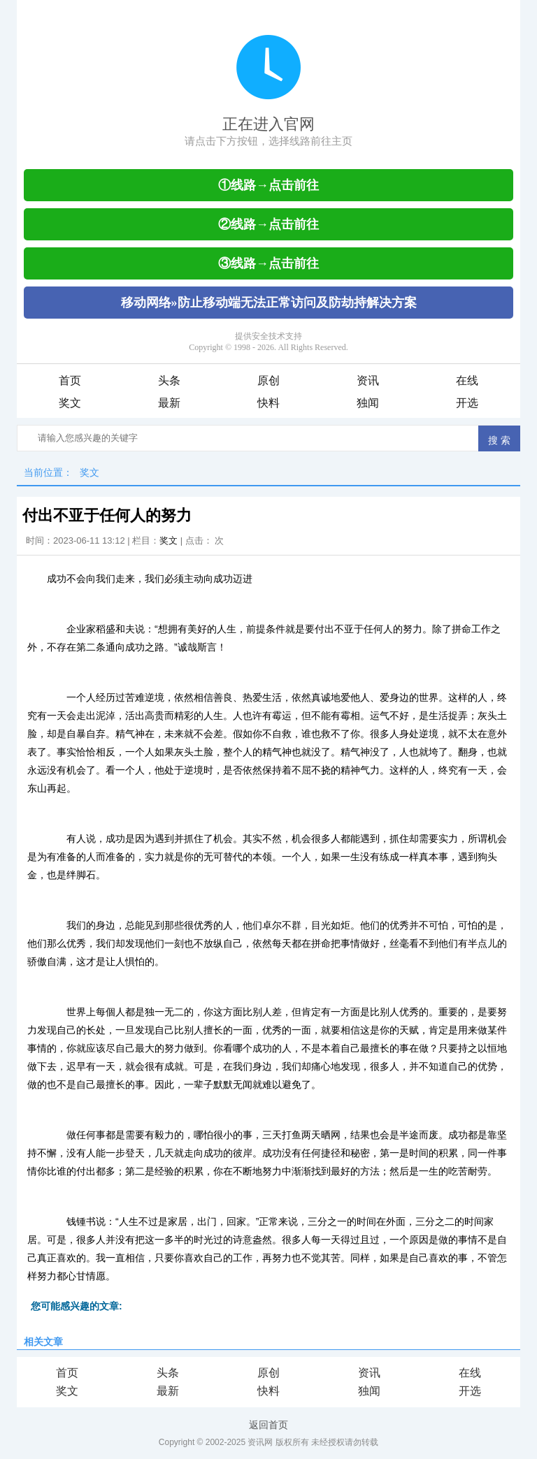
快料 (268, 403)
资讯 (368, 380)
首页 (70, 380)
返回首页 (268, 1424)
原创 (268, 380)
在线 (467, 380)
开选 (467, 403)
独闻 (368, 403)
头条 (169, 380)
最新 (169, 403)
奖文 (70, 403)
